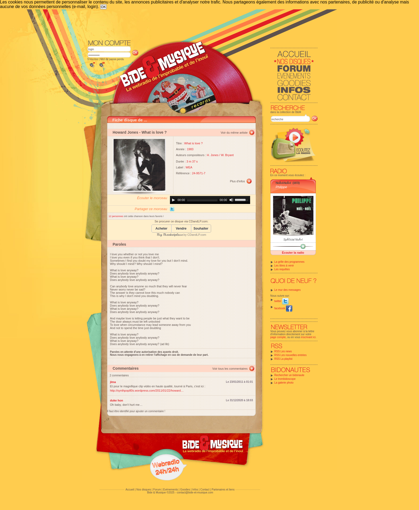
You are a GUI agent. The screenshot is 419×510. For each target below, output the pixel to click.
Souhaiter (200, 228)
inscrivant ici (308, 337)
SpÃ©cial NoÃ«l (293, 239)
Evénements (170, 489)
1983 (190, 149)
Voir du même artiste (234, 132)
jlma (113, 382)
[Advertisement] (202, 24)
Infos (195, 489)
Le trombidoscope (285, 378)
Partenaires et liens (223, 489)
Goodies (185, 489)
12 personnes (116, 216)
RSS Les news (283, 351)
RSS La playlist (283, 358)
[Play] (173, 200)
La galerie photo (284, 382)
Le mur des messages (287, 289)
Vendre (181, 228)
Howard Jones (125, 132)
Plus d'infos (237, 181)
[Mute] (231, 200)
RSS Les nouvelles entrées (290, 355)
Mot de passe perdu (112, 59)
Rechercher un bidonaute (289, 375)
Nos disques (143, 489)
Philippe (281, 187)
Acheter (162, 228)
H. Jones (212, 155)
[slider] (202, 200)
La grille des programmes (289, 261)
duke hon (116, 400)
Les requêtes (282, 269)
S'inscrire (92, 59)
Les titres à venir (284, 265)
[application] (210, 200)
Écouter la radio (293, 252)
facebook (283, 308)
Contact (204, 489)
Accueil (130, 489)
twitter (281, 301)
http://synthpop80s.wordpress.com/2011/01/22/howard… (147, 390)
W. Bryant (227, 155)
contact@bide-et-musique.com (195, 492)
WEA (189, 167)
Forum (157, 489)
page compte (278, 337)
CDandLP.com (196, 234)
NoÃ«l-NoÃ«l (283, 182)
